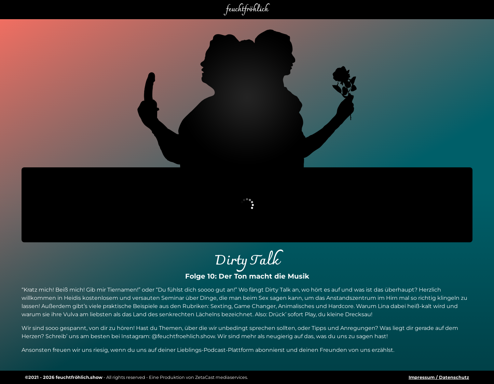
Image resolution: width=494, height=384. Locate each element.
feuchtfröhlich (247, 9)
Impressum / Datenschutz (439, 377)
